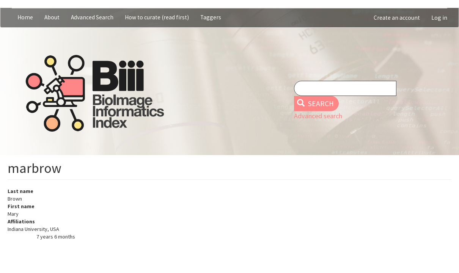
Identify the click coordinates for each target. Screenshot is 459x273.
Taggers (210, 17)
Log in (439, 17)
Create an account (397, 17)
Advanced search (318, 115)
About (52, 17)
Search (315, 103)
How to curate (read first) (157, 17)
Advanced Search (92, 17)
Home (25, 17)
